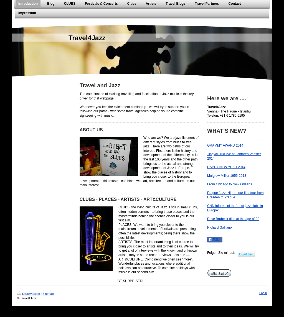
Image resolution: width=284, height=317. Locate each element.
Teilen (214, 240)
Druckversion (28, 293)
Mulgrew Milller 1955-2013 (226, 176)
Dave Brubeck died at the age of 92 (233, 219)
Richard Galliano (219, 227)
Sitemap (48, 293)
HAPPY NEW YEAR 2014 (226, 167)
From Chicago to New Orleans (229, 184)
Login (263, 293)
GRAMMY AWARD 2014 (225, 145)
